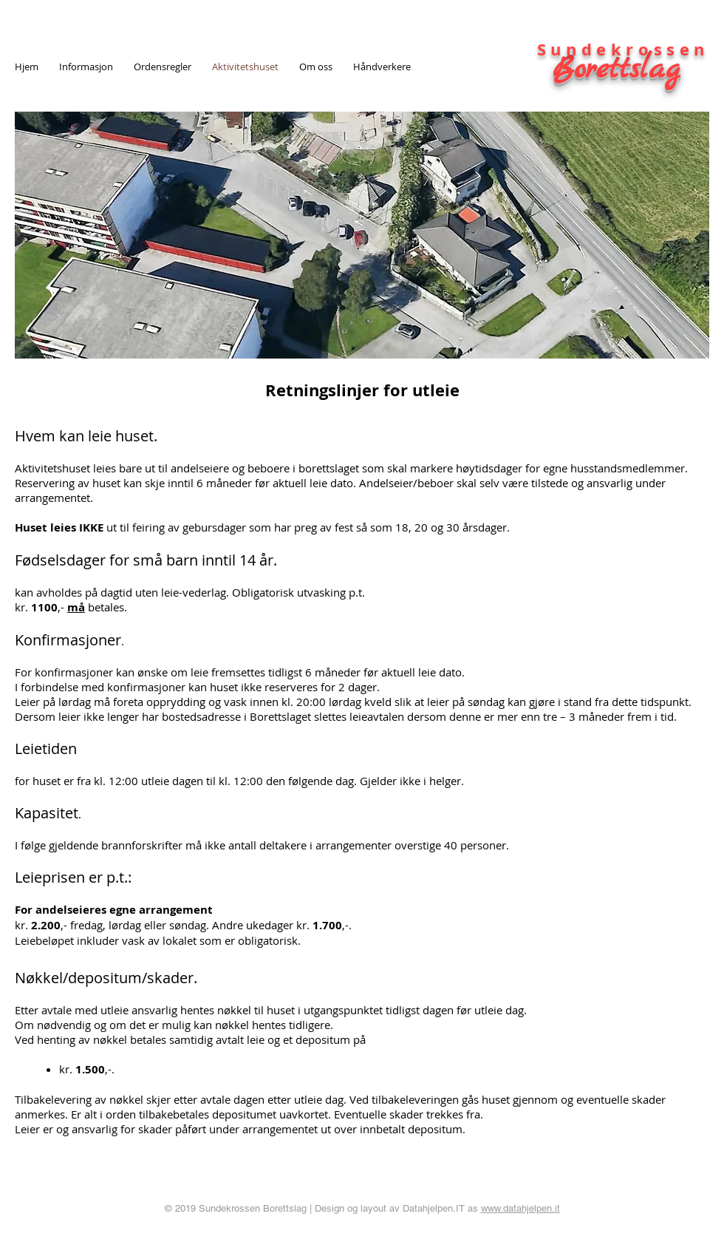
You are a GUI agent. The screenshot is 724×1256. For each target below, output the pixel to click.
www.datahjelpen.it (520, 1208)
